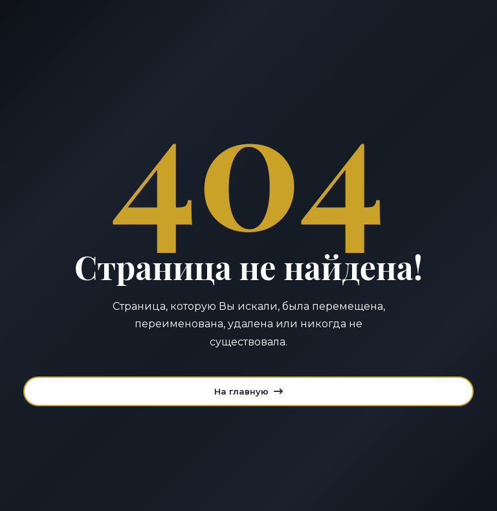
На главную (248, 391)
